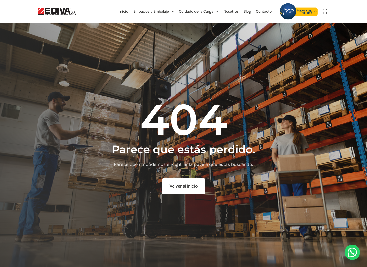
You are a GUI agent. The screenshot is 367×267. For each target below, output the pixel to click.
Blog (247, 11)
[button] (327, 11)
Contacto (264, 11)
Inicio (123, 11)
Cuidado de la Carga (198, 11)
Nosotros (231, 11)
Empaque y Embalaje (153, 11)
